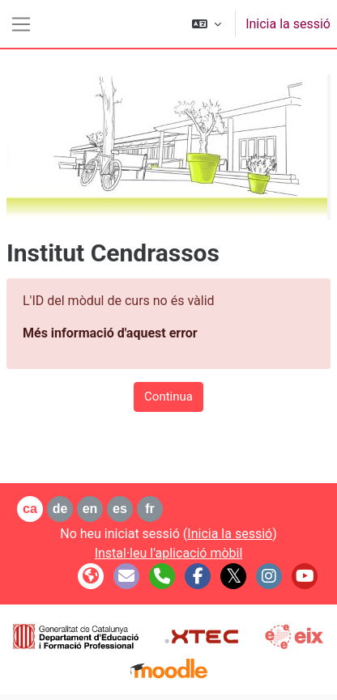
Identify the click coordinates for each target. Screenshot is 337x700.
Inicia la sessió (288, 24)
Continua (168, 396)
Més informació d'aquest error (110, 333)
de (60, 508)
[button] (206, 23)
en (90, 508)
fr (150, 508)
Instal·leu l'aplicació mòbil (169, 553)
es (120, 508)
